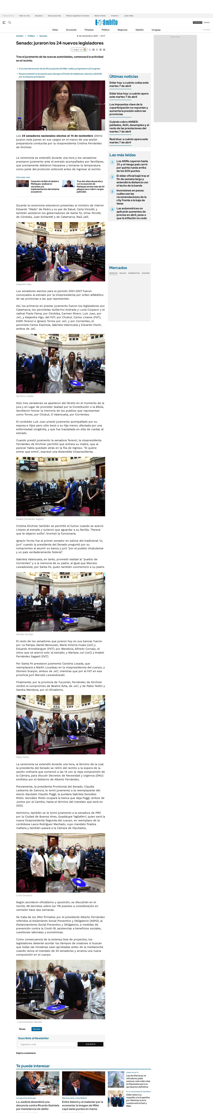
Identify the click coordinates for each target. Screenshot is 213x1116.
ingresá (207, 22)
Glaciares (39, 16)
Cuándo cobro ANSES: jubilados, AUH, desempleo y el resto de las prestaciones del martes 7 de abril (129, 126)
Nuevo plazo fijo (54, 16)
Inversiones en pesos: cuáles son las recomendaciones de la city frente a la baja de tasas (131, 197)
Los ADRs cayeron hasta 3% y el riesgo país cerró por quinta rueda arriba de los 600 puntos (132, 166)
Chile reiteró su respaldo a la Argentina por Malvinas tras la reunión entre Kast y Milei (138, 1100)
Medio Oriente (100, 16)
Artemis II (115, 16)
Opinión (140, 29)
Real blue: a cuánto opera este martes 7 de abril (128, 140)
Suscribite (90, 1044)
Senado (43, 36)
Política (105, 29)
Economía (71, 29)
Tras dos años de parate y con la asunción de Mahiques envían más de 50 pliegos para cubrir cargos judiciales (90, 186)
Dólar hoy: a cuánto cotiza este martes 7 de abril (129, 84)
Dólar (55, 29)
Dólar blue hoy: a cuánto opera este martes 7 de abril (128, 95)
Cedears (146, 273)
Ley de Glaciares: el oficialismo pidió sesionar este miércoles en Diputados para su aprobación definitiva (138, 1081)
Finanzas (89, 29)
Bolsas (123, 273)
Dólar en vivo (24, 16)
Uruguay (156, 29)
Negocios (122, 29)
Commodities (134, 273)
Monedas (113, 273)
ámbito (19, 36)
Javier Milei (128, 16)
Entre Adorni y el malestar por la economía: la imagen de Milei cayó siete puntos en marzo (82, 1105)
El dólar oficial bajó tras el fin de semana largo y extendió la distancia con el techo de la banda (133, 180)
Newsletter (206, 29)
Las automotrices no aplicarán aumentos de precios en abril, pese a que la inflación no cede (132, 213)
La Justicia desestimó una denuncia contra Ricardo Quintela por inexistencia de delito (37, 1105)
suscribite (198, 22)
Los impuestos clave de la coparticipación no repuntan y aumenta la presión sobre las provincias (128, 109)
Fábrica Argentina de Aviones (77, 16)
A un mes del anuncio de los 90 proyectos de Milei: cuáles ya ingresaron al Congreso (59, 68)
